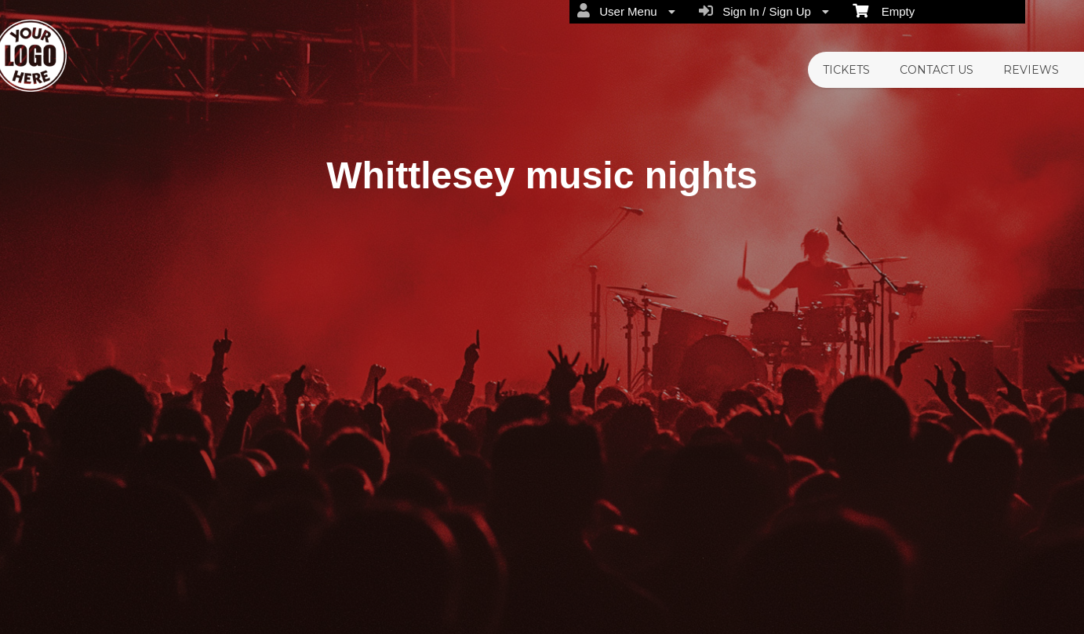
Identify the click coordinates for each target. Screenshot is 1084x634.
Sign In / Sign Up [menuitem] (764, 11)
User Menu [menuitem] (626, 11)
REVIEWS (1031, 70)
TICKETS (846, 70)
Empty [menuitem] (884, 10)
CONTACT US (936, 70)
